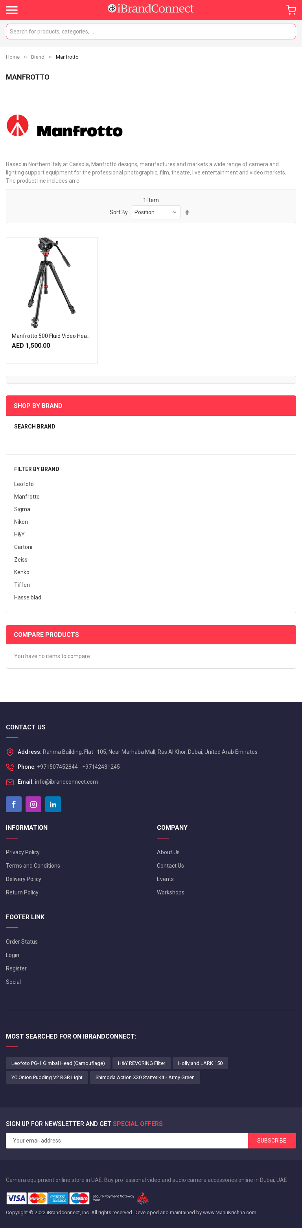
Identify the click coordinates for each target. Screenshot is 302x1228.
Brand (37, 57)
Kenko (21, 572)
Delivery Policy (23, 879)
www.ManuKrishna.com (229, 1212)
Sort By (119, 212)
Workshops (170, 892)
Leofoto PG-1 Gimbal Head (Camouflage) (58, 1063)
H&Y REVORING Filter (141, 1063)
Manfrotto (27, 496)
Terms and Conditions (33, 866)
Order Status (22, 942)
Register (16, 968)
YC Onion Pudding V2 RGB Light (47, 1077)
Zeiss (21, 559)
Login (12, 955)
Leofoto (24, 484)
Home (13, 57)
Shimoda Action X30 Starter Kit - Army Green (145, 1077)
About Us (168, 852)
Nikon (21, 522)
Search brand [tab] (34, 427)
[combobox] (151, 31)
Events (165, 879)
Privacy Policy (23, 852)
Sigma (22, 509)
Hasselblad (27, 597)
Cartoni (23, 547)
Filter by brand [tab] (36, 469)
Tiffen (22, 585)
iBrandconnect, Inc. (68, 1212)
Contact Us (170, 866)
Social (13, 982)
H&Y (19, 534)
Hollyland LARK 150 (200, 1063)
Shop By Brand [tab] (38, 406)
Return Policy (22, 892)
